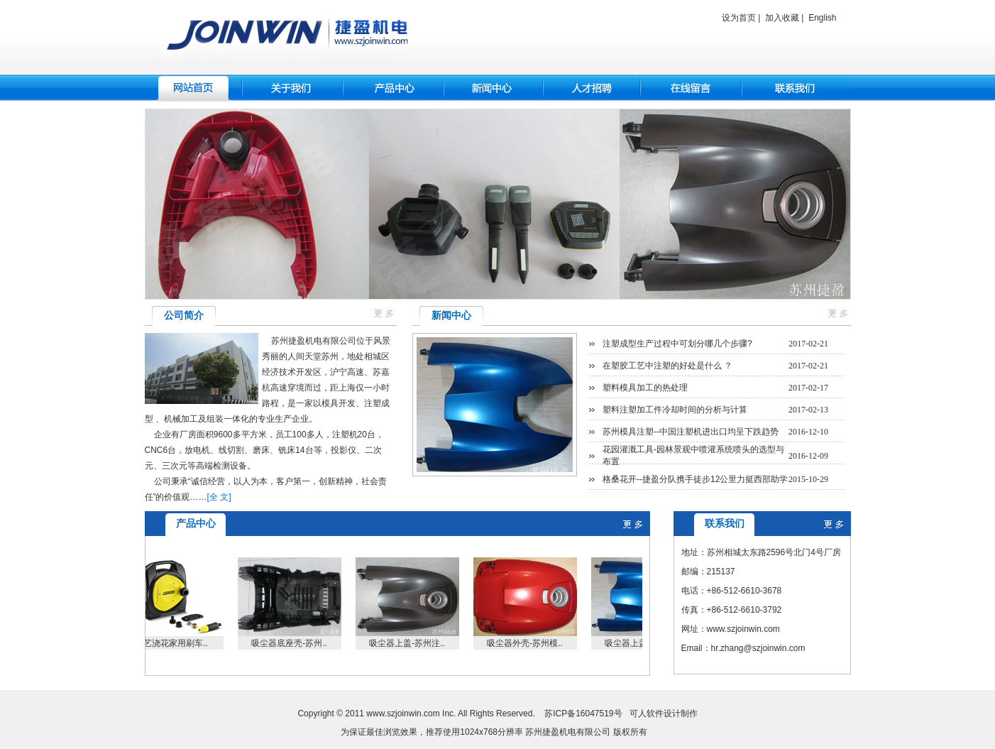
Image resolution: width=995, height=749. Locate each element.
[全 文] (219, 497)
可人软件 (647, 713)
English (822, 18)
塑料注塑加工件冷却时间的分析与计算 (675, 410)
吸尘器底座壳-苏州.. (293, 643)
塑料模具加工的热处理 (645, 388)
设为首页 (739, 18)
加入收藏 (782, 18)
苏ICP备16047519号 (583, 713)
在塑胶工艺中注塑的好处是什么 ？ (667, 366)
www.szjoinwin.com (402, 713)
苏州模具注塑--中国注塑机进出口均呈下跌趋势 (691, 432)
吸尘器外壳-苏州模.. (528, 643)
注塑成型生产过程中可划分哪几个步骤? (677, 344)
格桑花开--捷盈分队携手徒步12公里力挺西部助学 (695, 479)
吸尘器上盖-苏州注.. (411, 643)
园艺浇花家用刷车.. (174, 643)
